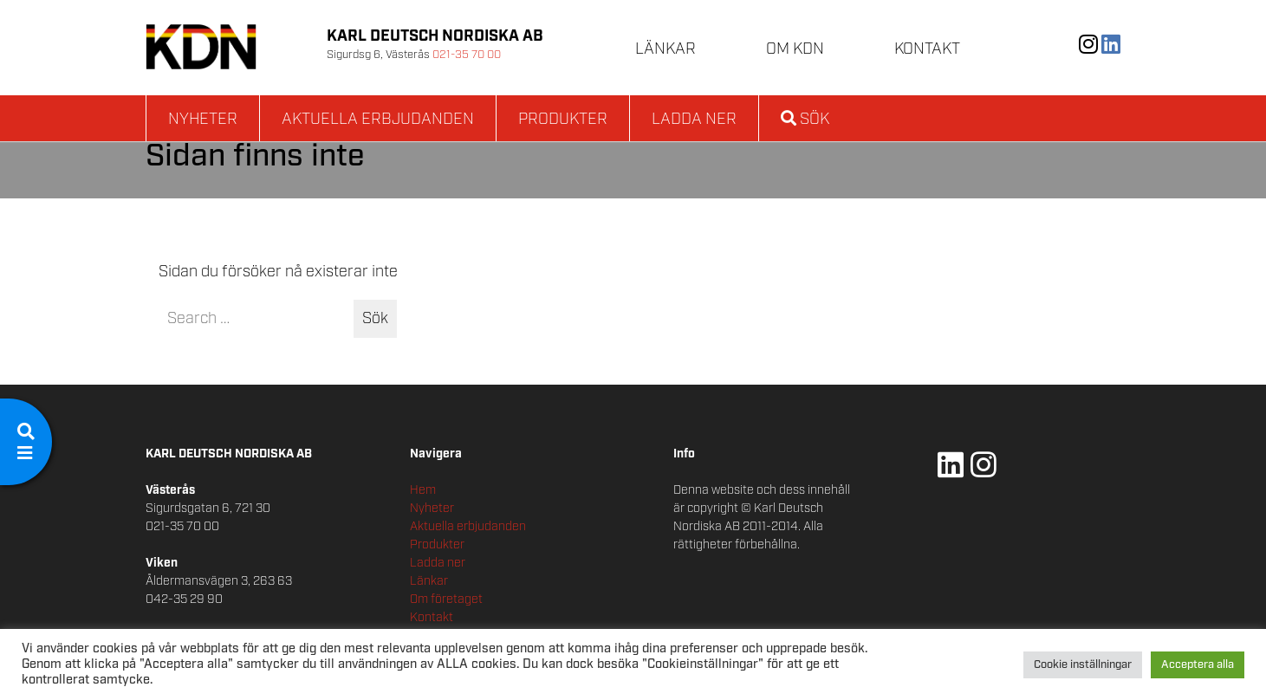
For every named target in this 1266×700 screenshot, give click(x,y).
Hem (423, 490)
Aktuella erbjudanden (378, 119)
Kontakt (927, 49)
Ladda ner (694, 119)
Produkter (562, 119)
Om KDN (795, 49)
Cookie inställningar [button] (1083, 665)
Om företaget (446, 599)
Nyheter (202, 119)
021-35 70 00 (466, 55)
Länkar (665, 49)
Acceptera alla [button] (1197, 665)
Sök (805, 119)
